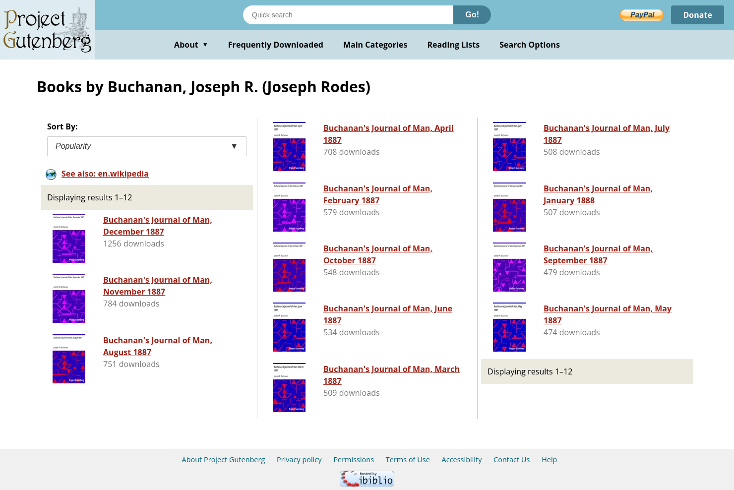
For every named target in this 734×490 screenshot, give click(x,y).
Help (549, 459)
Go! (472, 14)
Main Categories (375, 44)
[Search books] (348, 14)
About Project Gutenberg (223, 459)
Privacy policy (299, 459)
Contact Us (511, 459)
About (191, 45)
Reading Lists (454, 44)
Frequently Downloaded (275, 44)
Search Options (529, 44)
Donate (697, 14)
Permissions (353, 459)
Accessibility (462, 459)
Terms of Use (408, 459)
